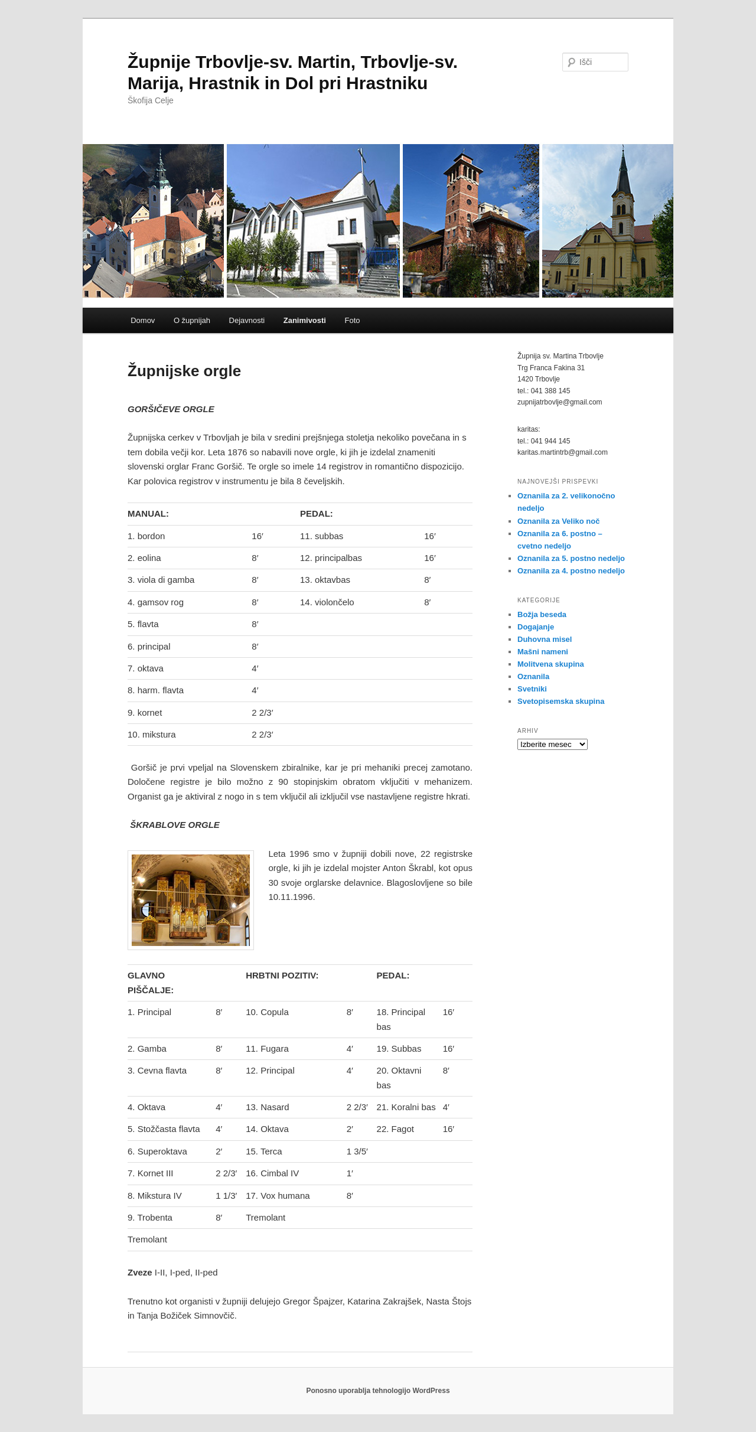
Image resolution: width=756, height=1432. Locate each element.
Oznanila (533, 676)
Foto (352, 320)
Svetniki (532, 688)
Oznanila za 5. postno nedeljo (571, 558)
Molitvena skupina (550, 664)
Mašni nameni (542, 651)
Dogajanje (535, 626)
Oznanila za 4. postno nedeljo (571, 570)
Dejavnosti (247, 320)
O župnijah (192, 320)
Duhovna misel (544, 639)
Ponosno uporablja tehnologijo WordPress (377, 1391)
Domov (143, 320)
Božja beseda (541, 614)
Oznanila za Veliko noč (558, 521)
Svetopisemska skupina (560, 701)
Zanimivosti (305, 320)
